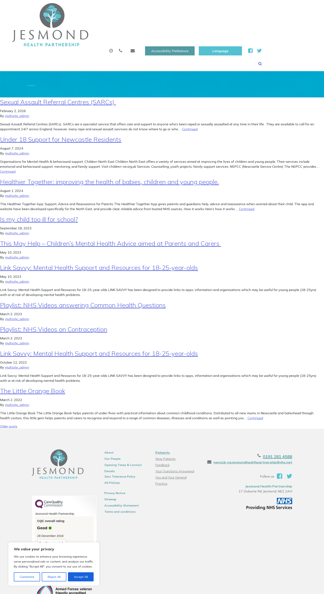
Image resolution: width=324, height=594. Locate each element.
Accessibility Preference (219, 8)
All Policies (110, 455)
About (76, 20)
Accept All (81, 577)
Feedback (162, 438)
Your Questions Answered (174, 444)
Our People (110, 432)
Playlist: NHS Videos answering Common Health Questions (83, 278)
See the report (44, 515)
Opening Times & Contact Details (121, 438)
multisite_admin (17, 89)
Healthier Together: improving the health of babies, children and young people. (109, 155)
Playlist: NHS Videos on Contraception (53, 302)
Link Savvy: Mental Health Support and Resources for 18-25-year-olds (99, 240)
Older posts (8, 399)
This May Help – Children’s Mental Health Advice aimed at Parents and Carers (110, 216)
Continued (190, 102)
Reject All (54, 577)
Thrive (293, 587)
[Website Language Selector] (270, 7)
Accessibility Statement (119, 478)
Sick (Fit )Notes (185, 20)
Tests (215, 20)
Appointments (111, 20)
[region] (53, 564)
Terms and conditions (117, 484)
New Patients (244, 20)
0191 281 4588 (282, 429)
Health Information (286, 20)
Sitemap (108, 472)
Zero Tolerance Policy (117, 449)
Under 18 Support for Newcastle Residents (60, 112)
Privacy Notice (112, 466)
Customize (27, 577)
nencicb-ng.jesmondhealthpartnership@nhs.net (257, 435)
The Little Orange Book (32, 364)
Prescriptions (150, 20)
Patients (162, 425)
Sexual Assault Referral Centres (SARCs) (58, 75)
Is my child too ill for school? (39, 192)
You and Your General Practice (177, 450)
